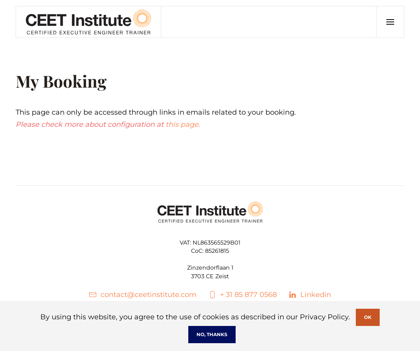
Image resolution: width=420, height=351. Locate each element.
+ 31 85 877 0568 (242, 294)
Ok (367, 317)
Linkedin (309, 294)
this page (182, 124)
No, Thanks (211, 334)
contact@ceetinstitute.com (142, 294)
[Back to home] (88, 22)
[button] (390, 22)
